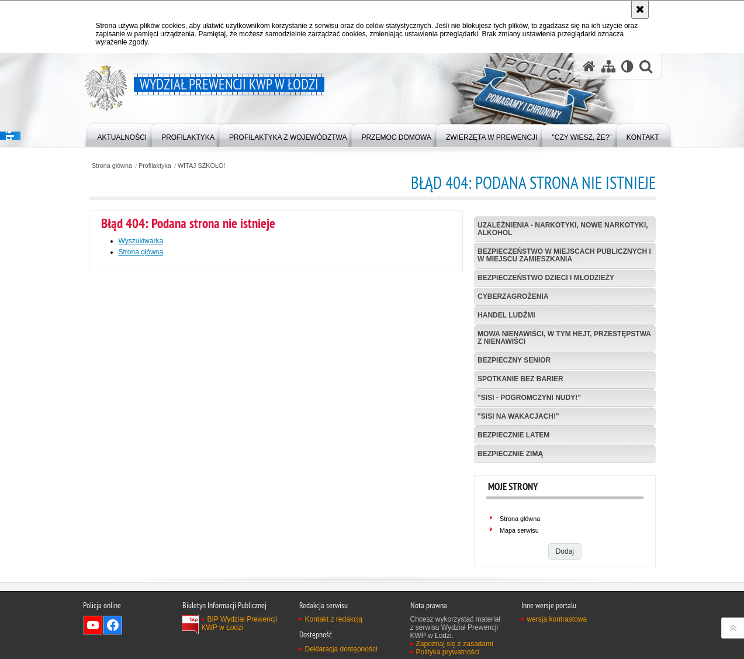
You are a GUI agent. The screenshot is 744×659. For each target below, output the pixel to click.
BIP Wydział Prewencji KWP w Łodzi (240, 623)
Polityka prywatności (448, 652)
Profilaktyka (155, 166)
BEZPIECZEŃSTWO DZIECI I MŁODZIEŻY (545, 278)
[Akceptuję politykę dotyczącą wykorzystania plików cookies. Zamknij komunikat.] (640, 9)
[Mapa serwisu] (608, 66)
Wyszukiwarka (141, 241)
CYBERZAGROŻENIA (512, 296)
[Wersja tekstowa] (627, 66)
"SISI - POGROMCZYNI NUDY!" (529, 398)
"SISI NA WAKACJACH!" (518, 416)
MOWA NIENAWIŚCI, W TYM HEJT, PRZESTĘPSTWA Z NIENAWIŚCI (564, 338)
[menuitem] (122, 134)
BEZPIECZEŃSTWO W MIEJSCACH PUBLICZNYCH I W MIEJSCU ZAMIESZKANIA (564, 255)
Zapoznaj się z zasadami (454, 644)
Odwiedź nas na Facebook (112, 625)
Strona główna (112, 166)
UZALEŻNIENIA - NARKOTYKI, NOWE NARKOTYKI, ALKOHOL (562, 229)
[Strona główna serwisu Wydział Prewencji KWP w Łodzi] (589, 66)
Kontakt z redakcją (334, 619)
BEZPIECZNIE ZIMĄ (510, 454)
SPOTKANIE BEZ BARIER (520, 379)
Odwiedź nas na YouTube (93, 625)
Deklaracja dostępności (341, 649)
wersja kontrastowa (557, 619)
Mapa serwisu (519, 530)
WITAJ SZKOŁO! (201, 166)
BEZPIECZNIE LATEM (513, 435)
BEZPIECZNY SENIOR (514, 360)
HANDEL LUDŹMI (506, 315)
